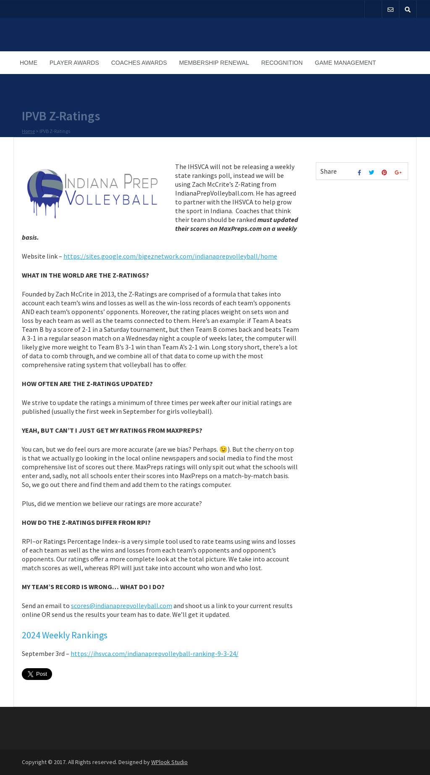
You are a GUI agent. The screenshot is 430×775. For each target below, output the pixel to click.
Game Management (345, 62)
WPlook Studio (169, 762)
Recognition (282, 62)
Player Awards (74, 62)
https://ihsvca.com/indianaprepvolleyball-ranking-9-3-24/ (155, 653)
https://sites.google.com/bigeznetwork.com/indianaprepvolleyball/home (170, 256)
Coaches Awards (139, 62)
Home (28, 62)
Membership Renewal (214, 62)
